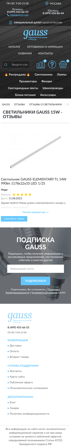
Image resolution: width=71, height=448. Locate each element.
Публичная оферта (21, 382)
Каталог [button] (15, 47)
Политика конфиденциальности (29, 414)
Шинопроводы (53, 88)
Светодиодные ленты (23, 88)
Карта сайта (17, 377)
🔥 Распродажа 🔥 (17, 74)
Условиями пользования (44, 293)
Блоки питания (25, 95)
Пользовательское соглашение (29, 388)
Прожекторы (28, 81)
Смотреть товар (14, 219)
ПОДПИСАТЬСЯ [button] (35, 281)
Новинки (25, 53)
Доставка (15, 345)
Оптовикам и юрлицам (45, 47)
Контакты (45, 53)
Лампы (61, 74)
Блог (13, 402)
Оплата (14, 351)
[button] (17, 15)
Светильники (43, 74)
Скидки (14, 408)
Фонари (46, 81)
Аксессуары (48, 95)
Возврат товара (19, 357)
